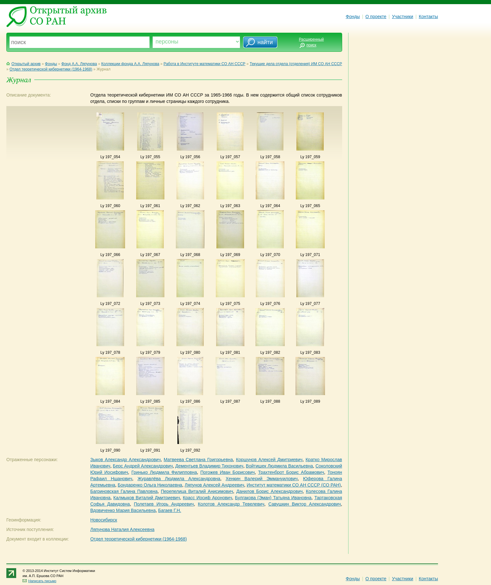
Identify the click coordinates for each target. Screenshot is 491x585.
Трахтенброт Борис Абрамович (291, 472)
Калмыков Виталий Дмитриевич (146, 497)
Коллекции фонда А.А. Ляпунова (130, 64)
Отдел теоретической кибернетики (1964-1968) (51, 69)
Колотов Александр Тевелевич (231, 504)
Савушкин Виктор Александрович (304, 504)
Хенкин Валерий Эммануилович (262, 478)
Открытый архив (23, 64)
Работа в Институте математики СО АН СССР (204, 64)
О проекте (375, 16)
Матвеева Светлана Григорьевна (198, 459)
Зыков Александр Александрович (125, 459)
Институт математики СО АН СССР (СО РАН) (294, 484)
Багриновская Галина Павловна (123, 491)
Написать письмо (39, 581)
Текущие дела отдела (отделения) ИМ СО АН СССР (296, 64)
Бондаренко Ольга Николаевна (150, 484)
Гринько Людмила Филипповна (164, 472)
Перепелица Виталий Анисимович (197, 491)
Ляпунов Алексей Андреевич (214, 484)
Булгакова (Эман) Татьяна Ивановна (273, 497)
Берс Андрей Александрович (143, 465)
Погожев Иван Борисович (227, 472)
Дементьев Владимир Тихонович (209, 465)
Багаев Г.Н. (169, 510)
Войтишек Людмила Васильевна (279, 465)
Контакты (428, 16)
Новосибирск (103, 519)
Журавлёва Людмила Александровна (178, 478)
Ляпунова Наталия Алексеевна (122, 529)
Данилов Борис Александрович (269, 491)
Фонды (353, 16)
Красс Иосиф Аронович (207, 497)
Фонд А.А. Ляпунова (79, 64)
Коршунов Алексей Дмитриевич (269, 459)
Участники (402, 16)
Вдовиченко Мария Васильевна (123, 510)
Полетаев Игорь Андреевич (164, 504)
